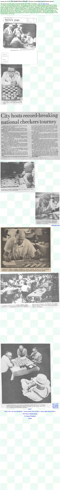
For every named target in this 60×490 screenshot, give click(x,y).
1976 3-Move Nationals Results (30, 413)
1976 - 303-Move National (43, 3)
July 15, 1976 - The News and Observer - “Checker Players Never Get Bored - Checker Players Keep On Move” (30, 411)
